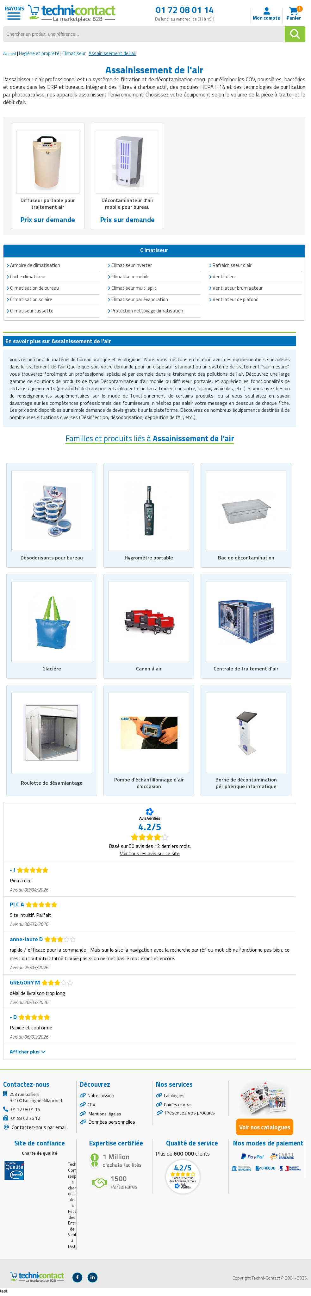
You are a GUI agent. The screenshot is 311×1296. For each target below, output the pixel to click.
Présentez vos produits (190, 1114)
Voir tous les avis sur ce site (150, 855)
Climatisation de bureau (34, 288)
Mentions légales (104, 1115)
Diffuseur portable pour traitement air (48, 204)
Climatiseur (74, 53)
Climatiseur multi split (134, 288)
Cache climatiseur (28, 277)
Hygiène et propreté (39, 53)
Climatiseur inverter (131, 265)
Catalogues (174, 1097)
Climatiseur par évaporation (139, 300)
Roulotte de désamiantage (52, 785)
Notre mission (101, 1097)
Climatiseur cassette (31, 311)
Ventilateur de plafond (235, 300)
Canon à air (149, 670)
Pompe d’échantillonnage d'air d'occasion (149, 784)
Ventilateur (224, 277)
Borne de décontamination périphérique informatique (246, 784)
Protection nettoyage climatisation (147, 311)
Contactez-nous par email (38, 1129)
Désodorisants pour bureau (52, 558)
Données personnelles (111, 1123)
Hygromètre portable (149, 558)
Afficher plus (28, 1053)
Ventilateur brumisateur (238, 288)
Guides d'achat (178, 1106)
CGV (91, 1106)
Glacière (51, 670)
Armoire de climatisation (35, 265)
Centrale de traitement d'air (246, 670)
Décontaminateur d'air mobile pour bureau (127, 204)
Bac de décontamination (246, 558)
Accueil (9, 53)
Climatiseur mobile (130, 277)
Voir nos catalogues (264, 1128)
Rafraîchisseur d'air (232, 265)
